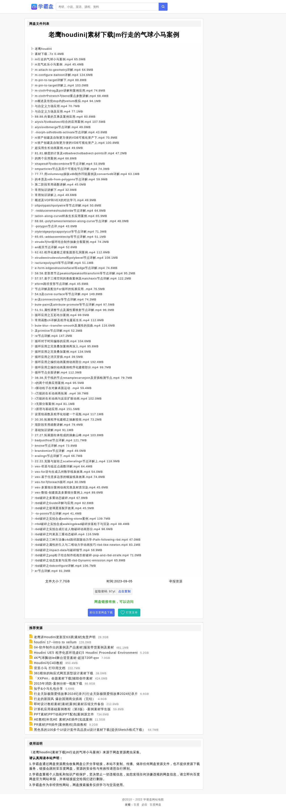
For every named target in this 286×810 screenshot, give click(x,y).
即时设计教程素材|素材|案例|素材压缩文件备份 (69, 704)
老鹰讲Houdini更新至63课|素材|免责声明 (65, 637)
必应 (144, 804)
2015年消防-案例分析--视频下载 (58, 683)
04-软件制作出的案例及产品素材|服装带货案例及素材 (74, 647)
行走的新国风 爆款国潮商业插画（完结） (65, 699)
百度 (136, 804)
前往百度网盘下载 (101, 612)
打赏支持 (132, 612)
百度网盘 (155, 804)
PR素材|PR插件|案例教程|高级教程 (60, 724)
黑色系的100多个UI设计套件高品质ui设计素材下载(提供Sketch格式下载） (90, 729)
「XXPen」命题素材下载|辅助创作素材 (63, 678)
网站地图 (158, 799)
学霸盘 (147, 799)
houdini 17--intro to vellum (55, 642)
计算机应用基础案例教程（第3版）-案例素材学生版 (72, 709)
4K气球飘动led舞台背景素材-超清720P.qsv (66, 658)
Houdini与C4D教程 (48, 663)
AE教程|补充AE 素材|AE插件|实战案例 (63, 719)
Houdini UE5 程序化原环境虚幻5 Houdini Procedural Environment (86, 652)
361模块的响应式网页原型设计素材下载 (63, 673)
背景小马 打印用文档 (49, 668)
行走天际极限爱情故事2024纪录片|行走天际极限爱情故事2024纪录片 (86, 693)
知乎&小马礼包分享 (48, 688)
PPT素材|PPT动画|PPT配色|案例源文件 (64, 714)
